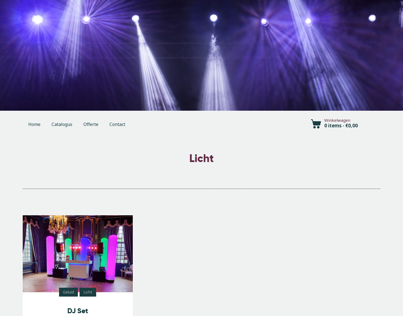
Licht (87, 292)
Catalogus (62, 124)
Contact (117, 124)
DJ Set (77, 311)
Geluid (68, 292)
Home (34, 124)
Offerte (90, 124)
